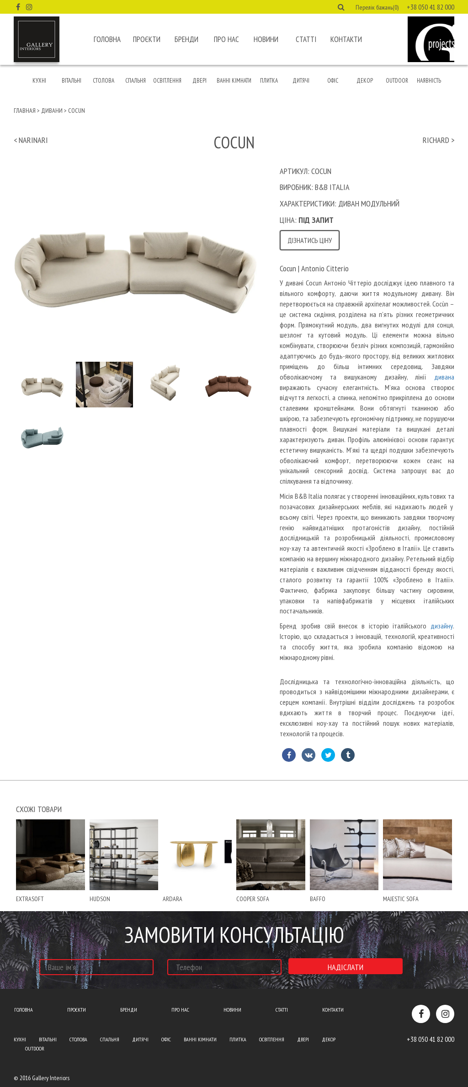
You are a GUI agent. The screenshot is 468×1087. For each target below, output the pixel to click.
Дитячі (300, 80)
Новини (266, 39)
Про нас (226, 39)
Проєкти (146, 39)
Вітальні (71, 80)
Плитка (269, 80)
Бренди (186, 39)
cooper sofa (252, 899)
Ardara (172, 899)
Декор (364, 80)
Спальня (135, 80)
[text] (367, 508)
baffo (317, 899)
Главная (25, 110)
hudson (100, 899)
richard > (438, 140)
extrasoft (30, 899)
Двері (199, 80)
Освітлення (167, 80)
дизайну (442, 625)
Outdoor (397, 80)
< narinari (31, 140)
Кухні (39, 80)
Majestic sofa (401, 899)
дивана (444, 376)
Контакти (346, 39)
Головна (107, 39)
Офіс (332, 80)
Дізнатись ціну (309, 240)
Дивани (52, 110)
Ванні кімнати (234, 80)
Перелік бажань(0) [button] (377, 7)
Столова (103, 80)
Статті (306, 39)
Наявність (429, 80)
